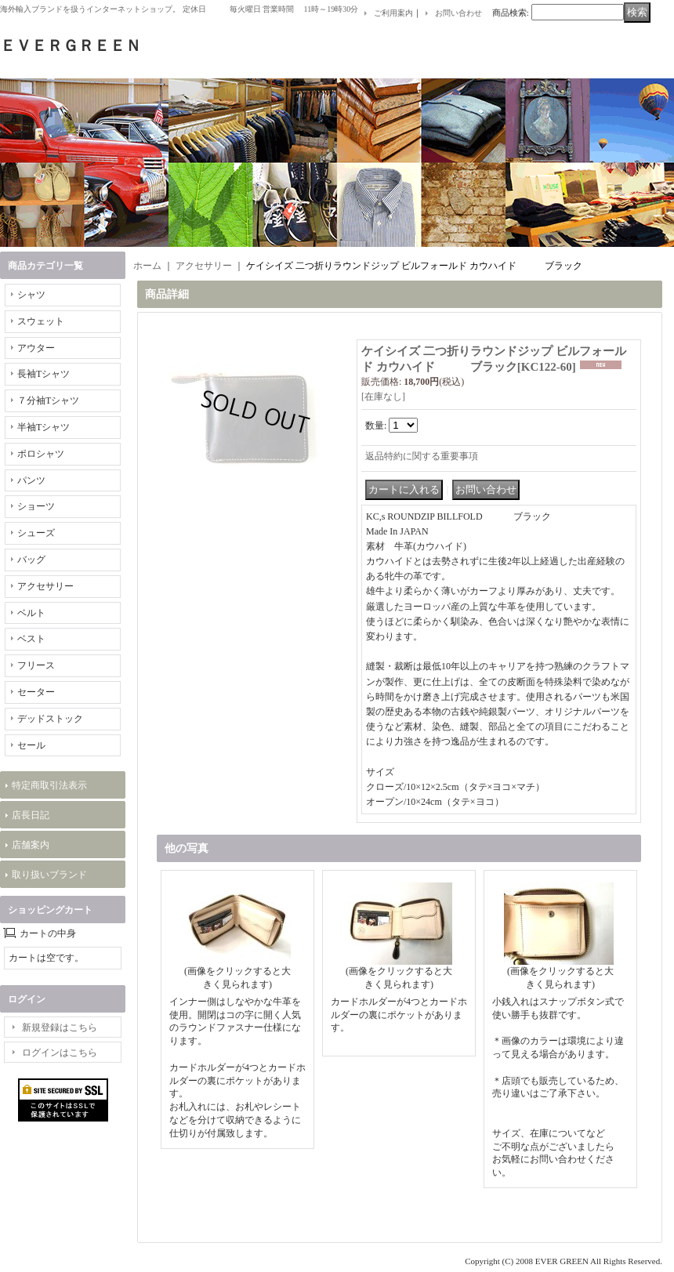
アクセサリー (45, 586)
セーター (36, 692)
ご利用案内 (393, 13)
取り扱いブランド (49, 874)
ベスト (31, 638)
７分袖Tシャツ (48, 400)
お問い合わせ (458, 13)
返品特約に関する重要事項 (421, 456)
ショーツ (36, 506)
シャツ (31, 294)
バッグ (31, 559)
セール (31, 745)
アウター (36, 347)
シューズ (36, 532)
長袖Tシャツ (43, 373)
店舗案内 (30, 844)
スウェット (40, 321)
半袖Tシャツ (43, 427)
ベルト (31, 612)
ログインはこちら (59, 1052)
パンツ (31, 480)
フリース (36, 665)
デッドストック (50, 718)
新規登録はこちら (59, 1027)
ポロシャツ (40, 453)
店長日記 (30, 815)
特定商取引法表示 (49, 785)
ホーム (147, 265)
